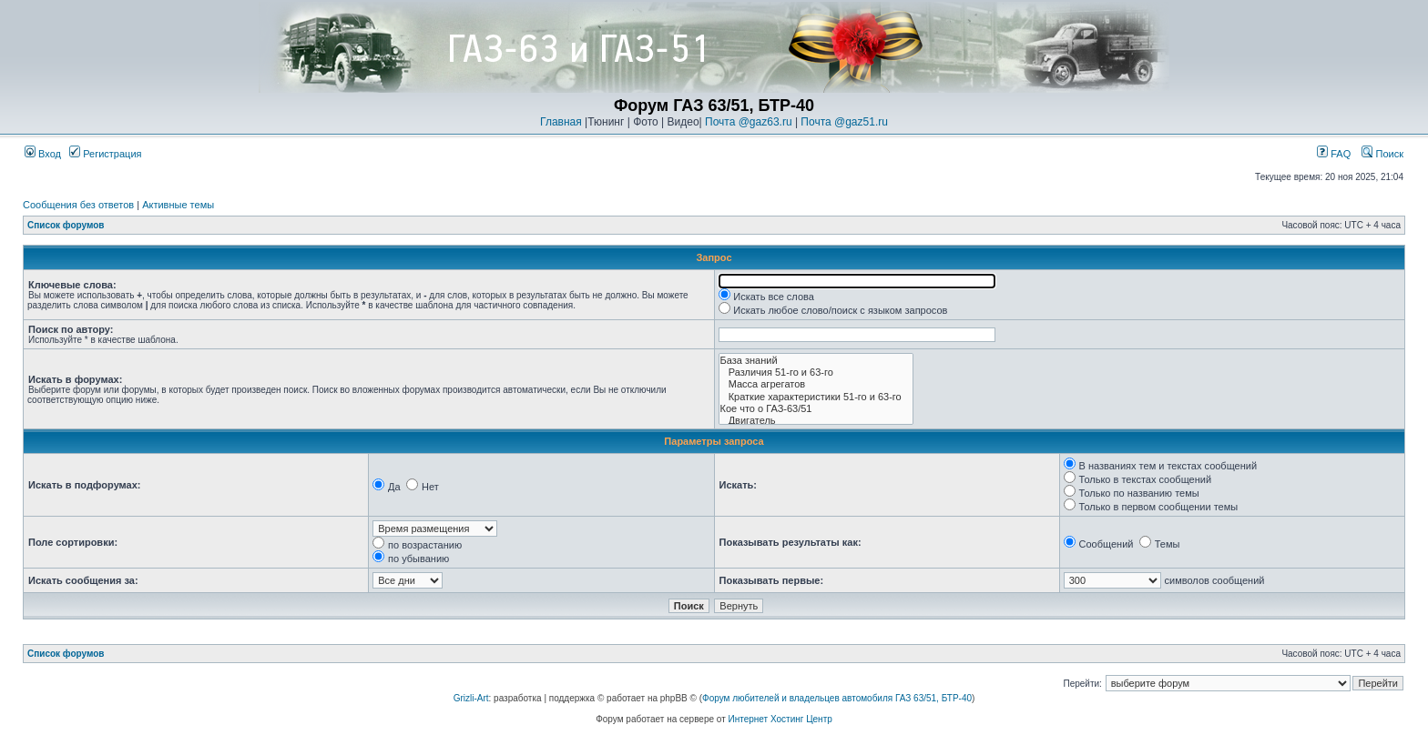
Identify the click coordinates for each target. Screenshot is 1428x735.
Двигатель (816, 421)
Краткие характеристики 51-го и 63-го (816, 397)
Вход (43, 153)
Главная (561, 122)
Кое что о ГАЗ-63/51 (816, 409)
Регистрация (105, 153)
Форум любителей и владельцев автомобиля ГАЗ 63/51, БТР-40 (837, 698)
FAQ (1334, 153)
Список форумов (66, 225)
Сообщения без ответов (78, 204)
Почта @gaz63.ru (748, 122)
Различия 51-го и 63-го (816, 372)
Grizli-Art (471, 698)
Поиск (1382, 153)
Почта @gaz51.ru (844, 122)
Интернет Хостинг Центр (780, 719)
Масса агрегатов (816, 384)
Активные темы (178, 204)
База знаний (816, 361)
